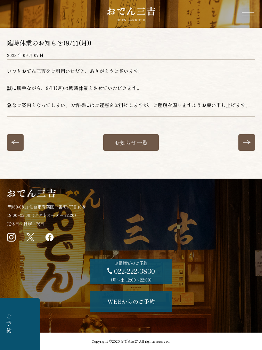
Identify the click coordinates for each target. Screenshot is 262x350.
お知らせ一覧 (131, 142)
